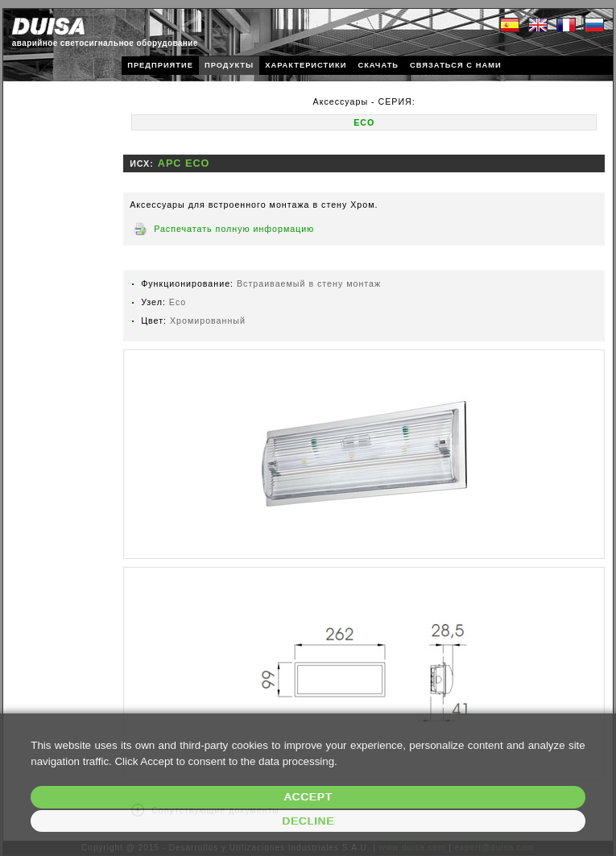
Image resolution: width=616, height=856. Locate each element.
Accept (307, 797)
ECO (363, 122)
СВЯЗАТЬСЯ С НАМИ (456, 65)
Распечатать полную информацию (234, 229)
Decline (308, 821)
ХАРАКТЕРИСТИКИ (305, 65)
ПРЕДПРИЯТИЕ (160, 65)
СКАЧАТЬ (378, 65)
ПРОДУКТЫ (229, 65)
